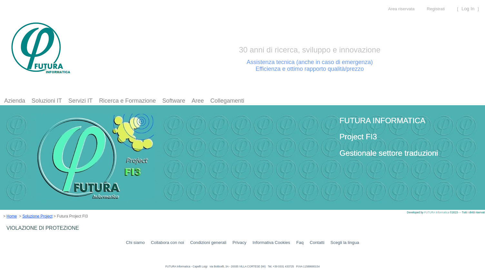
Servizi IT (80, 101)
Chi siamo (135, 242)
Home (11, 216)
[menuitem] (14, 101)
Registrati (436, 8)
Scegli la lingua (345, 242)
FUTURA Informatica (437, 212)
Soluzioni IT (47, 101)
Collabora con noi (167, 242)
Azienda (14, 101)
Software (173, 101)
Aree (198, 101)
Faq (300, 242)
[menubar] (124, 101)
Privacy (239, 242)
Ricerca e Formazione (127, 101)
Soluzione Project (37, 216)
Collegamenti (227, 101)
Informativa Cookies (271, 242)
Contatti (317, 242)
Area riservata (401, 8)
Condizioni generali (208, 242)
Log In (467, 8)
